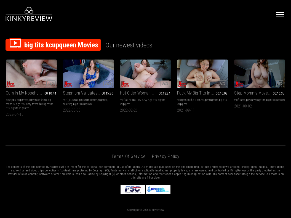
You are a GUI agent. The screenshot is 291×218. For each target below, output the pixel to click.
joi (69, 99)
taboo (242, 99)
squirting (67, 104)
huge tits (20, 104)
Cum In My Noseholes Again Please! (31, 93)
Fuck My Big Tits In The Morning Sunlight (202, 93)
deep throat (22, 99)
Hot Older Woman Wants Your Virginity (145, 93)
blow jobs (11, 99)
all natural (131, 99)
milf (65, 99)
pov (139, 99)
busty (28, 104)
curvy (31, 99)
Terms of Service (128, 156)
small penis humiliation (84, 99)
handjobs (181, 99)
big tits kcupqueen (20, 108)
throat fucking (39, 104)
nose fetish (41, 99)
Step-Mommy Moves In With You (259, 93)
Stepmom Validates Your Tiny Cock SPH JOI (88, 93)
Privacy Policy (166, 156)
